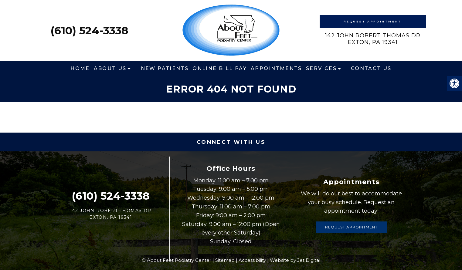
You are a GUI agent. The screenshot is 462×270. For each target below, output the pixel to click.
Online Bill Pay (219, 68)
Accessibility (252, 260)
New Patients (165, 68)
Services (321, 68)
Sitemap (225, 260)
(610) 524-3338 (89, 30)
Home (80, 68)
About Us (110, 68)
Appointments (276, 68)
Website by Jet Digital (295, 260)
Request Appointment (372, 21)
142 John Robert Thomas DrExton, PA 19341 (372, 39)
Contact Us (371, 68)
